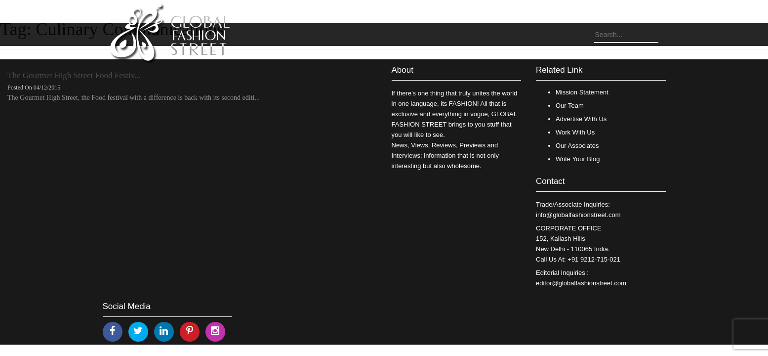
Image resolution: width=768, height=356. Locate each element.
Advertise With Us (581, 119)
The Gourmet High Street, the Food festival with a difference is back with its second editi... (133, 97)
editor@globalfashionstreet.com (581, 283)
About (402, 70)
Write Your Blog (578, 159)
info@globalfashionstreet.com (578, 215)
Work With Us (575, 132)
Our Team (570, 105)
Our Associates (577, 145)
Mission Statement (582, 92)
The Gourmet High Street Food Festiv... (74, 75)
